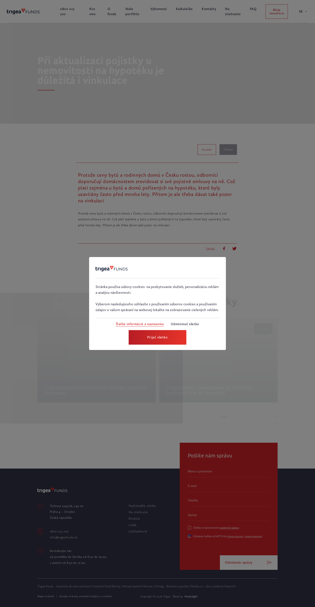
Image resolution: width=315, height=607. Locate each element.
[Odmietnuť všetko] (185, 324)
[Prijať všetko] (157, 337)
